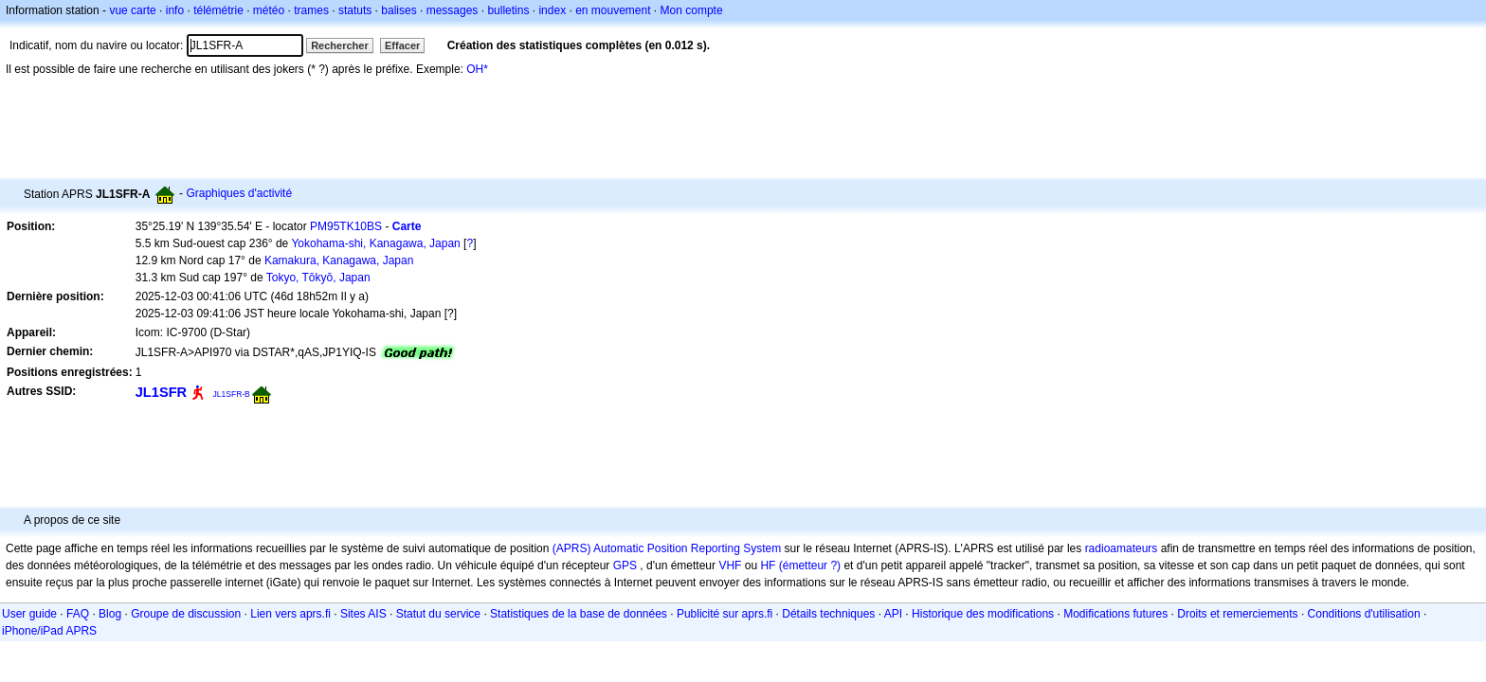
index (552, 10)
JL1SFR (161, 392)
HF (767, 565)
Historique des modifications (983, 613)
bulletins (508, 10)
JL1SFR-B (231, 394)
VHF (729, 565)
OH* (477, 69)
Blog (110, 613)
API (893, 613)
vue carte (132, 10)
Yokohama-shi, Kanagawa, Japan (375, 243)
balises (398, 10)
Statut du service (438, 613)
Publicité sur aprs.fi (724, 613)
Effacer (402, 45)
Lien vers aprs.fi (290, 613)
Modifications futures (1115, 613)
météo (268, 10)
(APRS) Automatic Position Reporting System (667, 548)
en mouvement (612, 10)
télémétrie (218, 10)
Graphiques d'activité (239, 193)
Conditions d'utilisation (1364, 613)
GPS (625, 565)
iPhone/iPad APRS (49, 630)
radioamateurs (1121, 548)
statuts (355, 10)
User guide (29, 613)
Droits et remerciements (1237, 613)
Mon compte (692, 10)
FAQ (77, 613)
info (175, 10)
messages (452, 10)
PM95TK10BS (346, 226)
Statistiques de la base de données (578, 613)
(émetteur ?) (810, 565)
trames (311, 10)
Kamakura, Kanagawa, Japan (338, 260)
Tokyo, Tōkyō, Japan (318, 277)
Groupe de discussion (186, 613)
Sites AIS (363, 613)
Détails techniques (828, 613)
